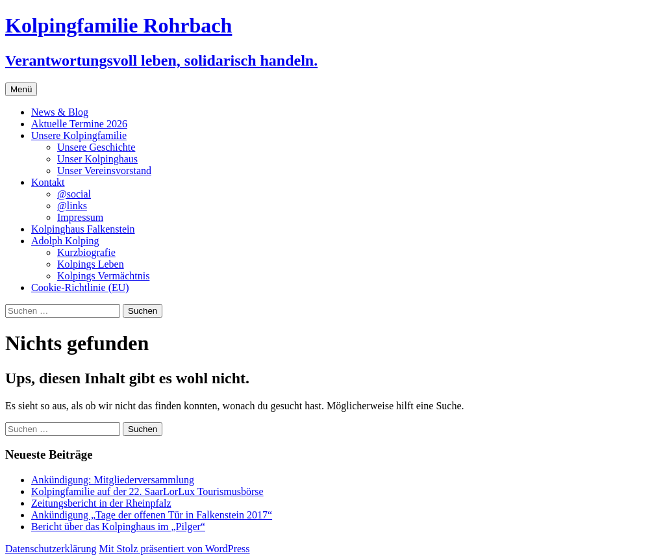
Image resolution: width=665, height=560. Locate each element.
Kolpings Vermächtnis (103, 275)
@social (74, 193)
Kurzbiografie (86, 252)
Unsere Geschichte (96, 147)
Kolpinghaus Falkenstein (83, 229)
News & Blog (59, 112)
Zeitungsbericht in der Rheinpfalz (101, 503)
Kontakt (48, 182)
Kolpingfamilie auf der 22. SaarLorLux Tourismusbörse (147, 491)
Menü (21, 89)
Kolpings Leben (90, 264)
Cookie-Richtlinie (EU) (80, 287)
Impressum (80, 217)
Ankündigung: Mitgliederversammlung (112, 479)
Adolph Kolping (65, 240)
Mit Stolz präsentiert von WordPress (174, 548)
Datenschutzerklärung (50, 548)
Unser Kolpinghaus (97, 158)
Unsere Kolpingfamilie (79, 135)
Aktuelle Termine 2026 (79, 123)
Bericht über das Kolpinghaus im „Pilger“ (118, 526)
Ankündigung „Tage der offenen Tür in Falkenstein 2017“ (151, 514)
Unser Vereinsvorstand (104, 170)
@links (72, 205)
